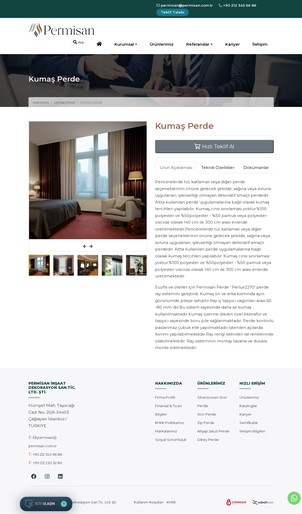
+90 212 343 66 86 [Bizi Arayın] (237, 5)
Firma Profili (165, 397)
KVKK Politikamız (169, 423)
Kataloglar (248, 406)
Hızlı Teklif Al (214, 146)
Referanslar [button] (197, 44)
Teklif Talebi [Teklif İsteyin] (172, 12)
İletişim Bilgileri (252, 431)
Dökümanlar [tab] (256, 167)
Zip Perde (205, 423)
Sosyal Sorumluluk (170, 439)
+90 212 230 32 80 (47, 463)
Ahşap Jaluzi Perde (213, 431)
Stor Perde (206, 414)
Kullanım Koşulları (149, 502)
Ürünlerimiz (162, 44)
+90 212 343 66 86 (47, 454)
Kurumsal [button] (124, 44)
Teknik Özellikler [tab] (217, 167)
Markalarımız (166, 431)
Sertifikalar (248, 423)
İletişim (259, 44)
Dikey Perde (208, 439)
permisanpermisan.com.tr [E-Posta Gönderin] (184, 5)
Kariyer (232, 44)
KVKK (171, 502)
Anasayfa (41, 103)
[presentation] (85, 246)
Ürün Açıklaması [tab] (176, 167)
